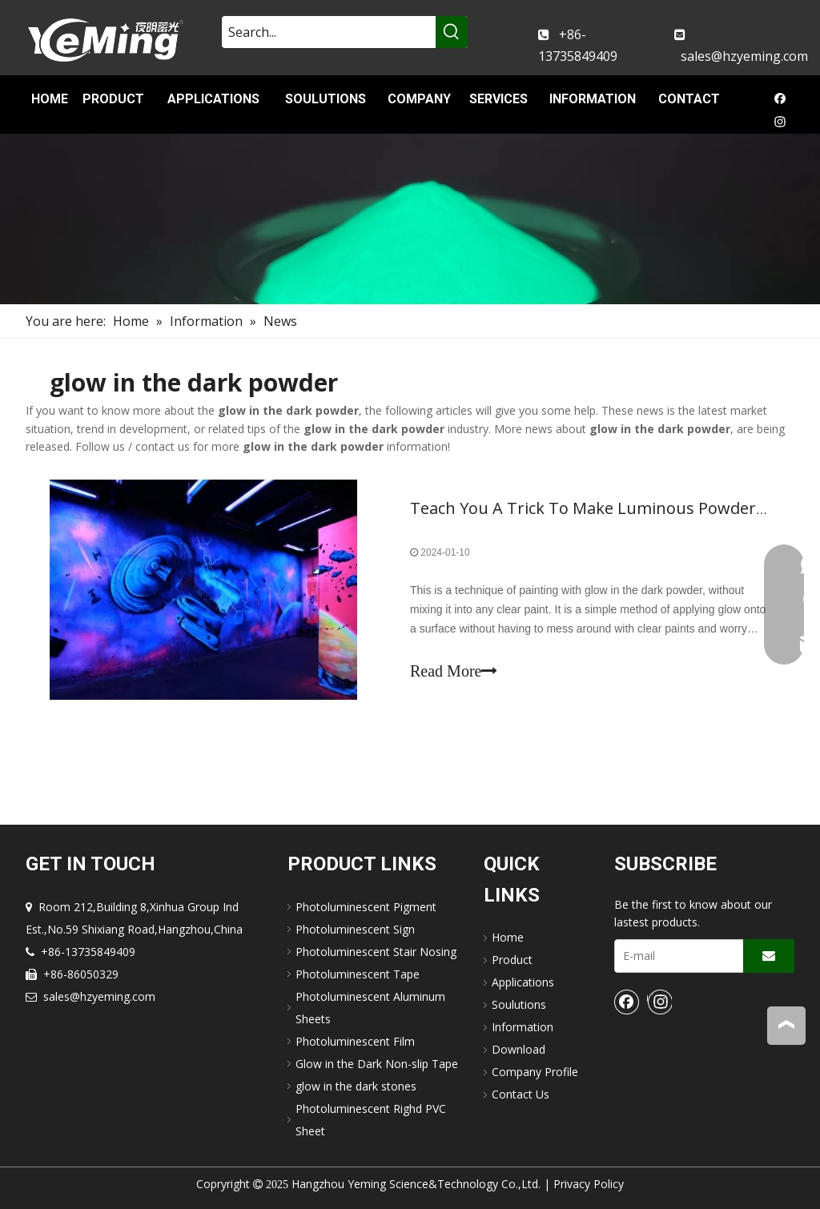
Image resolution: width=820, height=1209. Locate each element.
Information (522, 1026)
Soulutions (519, 1004)
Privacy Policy (588, 1183)
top (786, 1025)
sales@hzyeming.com (744, 56)
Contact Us (520, 1094)
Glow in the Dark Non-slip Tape (376, 1063)
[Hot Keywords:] (452, 32)
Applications (523, 982)
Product (512, 959)
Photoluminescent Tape (357, 974)
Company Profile (535, 1071)
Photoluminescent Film (355, 1041)
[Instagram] (780, 123)
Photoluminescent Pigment (365, 906)
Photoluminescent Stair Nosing (375, 951)
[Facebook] (780, 101)
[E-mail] (675, 956)
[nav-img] (410, 219)
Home (508, 937)
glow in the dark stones (355, 1086)
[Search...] (329, 32)
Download (518, 1049)
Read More (453, 671)
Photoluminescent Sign (355, 929)
